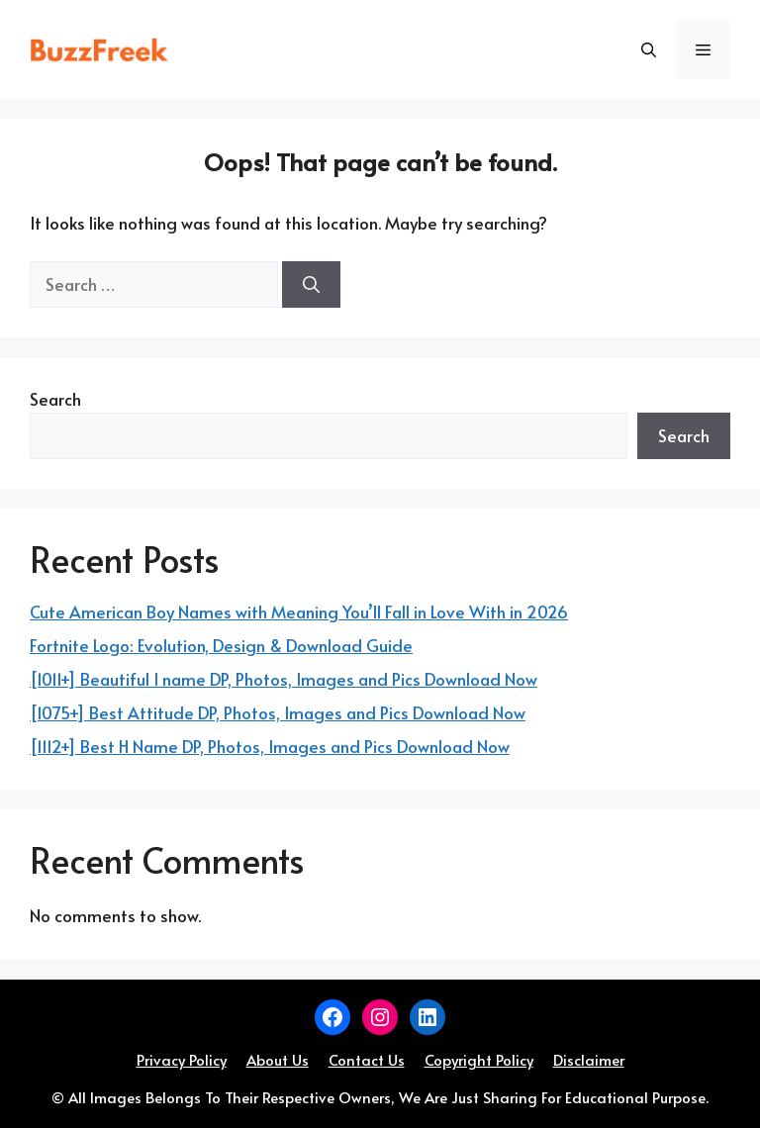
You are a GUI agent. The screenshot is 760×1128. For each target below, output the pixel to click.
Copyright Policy (479, 1059)
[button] (648, 49)
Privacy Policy (182, 1059)
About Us (277, 1059)
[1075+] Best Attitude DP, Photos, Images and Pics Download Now (277, 712)
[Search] (311, 285)
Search (55, 399)
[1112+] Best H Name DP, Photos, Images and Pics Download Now (270, 746)
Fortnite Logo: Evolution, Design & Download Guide (221, 645)
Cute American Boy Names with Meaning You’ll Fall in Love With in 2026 (299, 611)
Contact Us (367, 1059)
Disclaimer (588, 1059)
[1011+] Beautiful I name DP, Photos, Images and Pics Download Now (283, 679)
